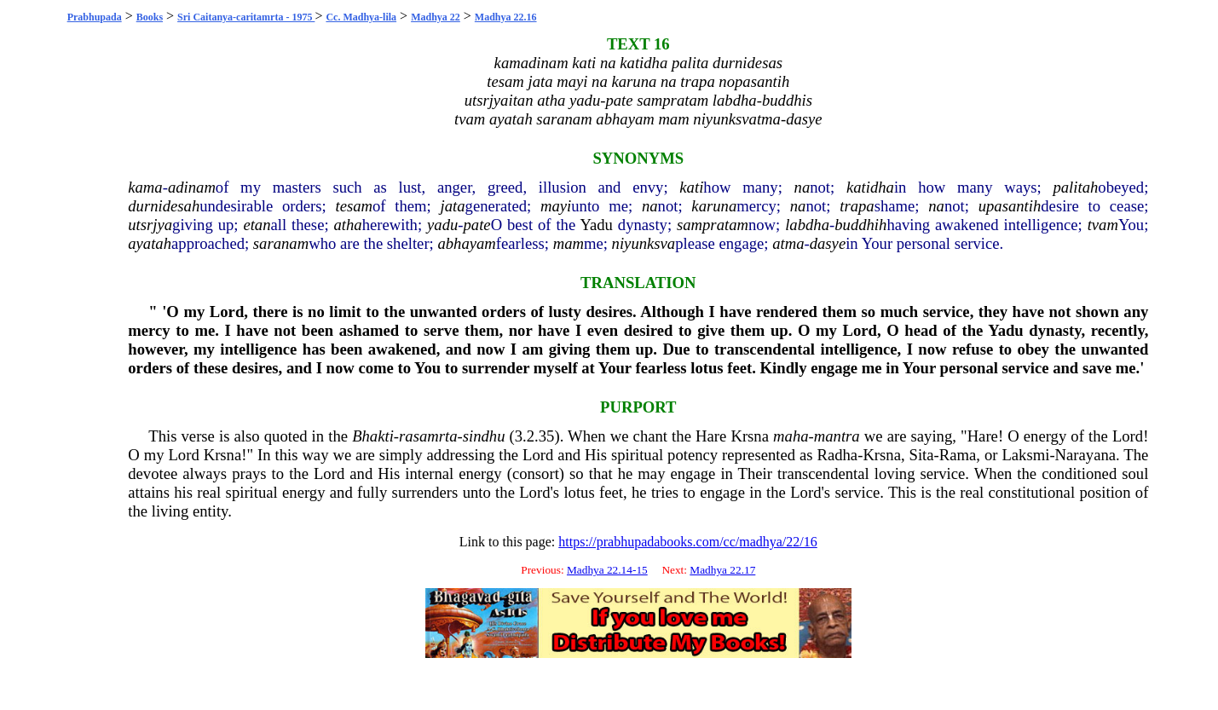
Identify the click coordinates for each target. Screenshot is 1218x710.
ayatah (149, 243)
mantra (837, 436)
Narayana (1085, 455)
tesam (354, 206)
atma (788, 243)
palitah (1075, 187)
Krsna (749, 436)
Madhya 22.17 (722, 569)
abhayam (466, 243)
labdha (807, 225)
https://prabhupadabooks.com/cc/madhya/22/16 (687, 541)
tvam (1103, 225)
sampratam (712, 225)
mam (568, 243)
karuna (713, 206)
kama (145, 187)
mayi (555, 206)
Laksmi (1025, 455)
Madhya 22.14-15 (607, 569)
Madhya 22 (435, 17)
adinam (192, 187)
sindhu (484, 436)
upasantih (1010, 206)
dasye (828, 243)
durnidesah (163, 206)
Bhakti (373, 436)
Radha (837, 455)
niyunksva (644, 243)
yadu (442, 225)
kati (691, 187)
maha (790, 436)
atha (348, 225)
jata (453, 206)
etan (256, 225)
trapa (857, 206)
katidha (870, 187)
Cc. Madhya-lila (361, 17)
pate (477, 225)
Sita (921, 455)
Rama (958, 455)
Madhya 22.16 (506, 17)
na (802, 187)
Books (149, 17)
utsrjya (150, 225)
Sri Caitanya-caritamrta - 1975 (246, 17)
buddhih (860, 225)
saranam (281, 243)
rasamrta (428, 436)
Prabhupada (94, 17)
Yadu (596, 225)
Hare (711, 436)
